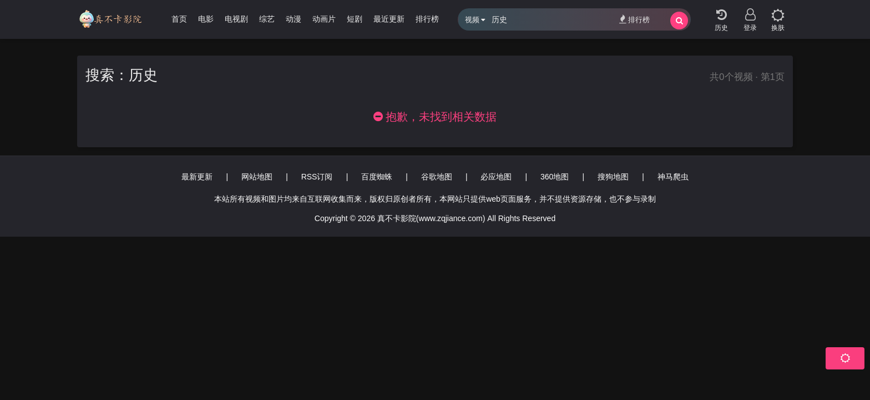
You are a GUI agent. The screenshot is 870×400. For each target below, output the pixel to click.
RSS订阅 (317, 176)
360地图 (554, 176)
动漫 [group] (293, 18)
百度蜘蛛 (376, 176)
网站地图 (256, 176)
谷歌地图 (436, 176)
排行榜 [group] (427, 18)
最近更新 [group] (388, 18)
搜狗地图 (613, 176)
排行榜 (634, 19)
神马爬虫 (673, 176)
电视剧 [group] (236, 18)
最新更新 (197, 176)
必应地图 (496, 176)
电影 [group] (206, 18)
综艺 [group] (267, 18)
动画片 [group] (324, 18)
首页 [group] (179, 18)
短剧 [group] (354, 18)
